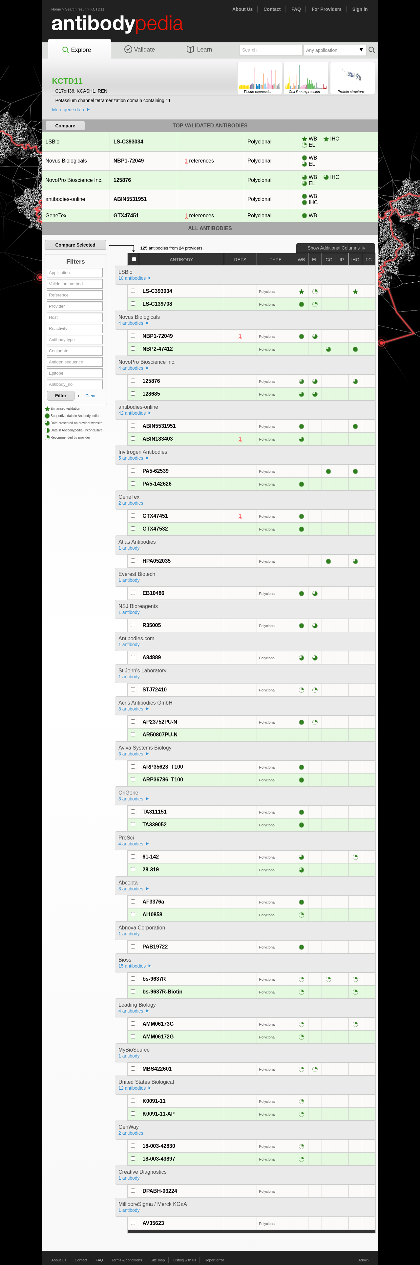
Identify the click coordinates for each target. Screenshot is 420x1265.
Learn (199, 49)
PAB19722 (155, 946)
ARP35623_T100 (162, 767)
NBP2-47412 (157, 349)
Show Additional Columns (333, 248)
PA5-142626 (157, 484)
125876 (122, 180)
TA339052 (154, 824)
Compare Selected (75, 245)
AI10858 (152, 914)
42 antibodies (132, 413)
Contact (272, 9)
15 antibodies (132, 966)
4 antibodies (130, 323)
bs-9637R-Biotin (162, 991)
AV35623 (153, 1223)
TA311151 (154, 812)
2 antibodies (130, 503)
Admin (363, 1260)
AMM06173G (158, 1024)
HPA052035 (156, 561)
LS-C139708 (157, 304)
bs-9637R (154, 979)
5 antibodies (130, 458)
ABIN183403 (157, 439)
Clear (90, 395)
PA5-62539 (155, 471)
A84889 (151, 657)
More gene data (68, 109)
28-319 (150, 869)
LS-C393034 (128, 141)
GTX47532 (155, 529)
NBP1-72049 (128, 161)
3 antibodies (130, 708)
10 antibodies (132, 278)
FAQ (296, 9)
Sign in (360, 9)
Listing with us (184, 1260)
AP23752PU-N (159, 722)
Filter (60, 395)
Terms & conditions (127, 1260)
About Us (242, 9)
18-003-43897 (158, 1159)
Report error (214, 1260)
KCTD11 (97, 9)
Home (56, 9)
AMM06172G (158, 1036)
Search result (75, 9)
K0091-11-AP (158, 1114)
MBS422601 (157, 1069)
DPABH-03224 (159, 1191)
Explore (76, 50)
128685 (151, 394)
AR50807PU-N (160, 734)
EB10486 (153, 593)
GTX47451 (126, 215)
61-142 (150, 857)
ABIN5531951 (130, 199)
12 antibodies (132, 1088)
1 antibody (129, 548)
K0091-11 (153, 1101)
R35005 (151, 625)
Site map (158, 1260)
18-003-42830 (158, 1146)
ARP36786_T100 (162, 779)
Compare (65, 125)
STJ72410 (154, 689)
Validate (139, 49)
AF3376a (153, 902)
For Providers (327, 9)
